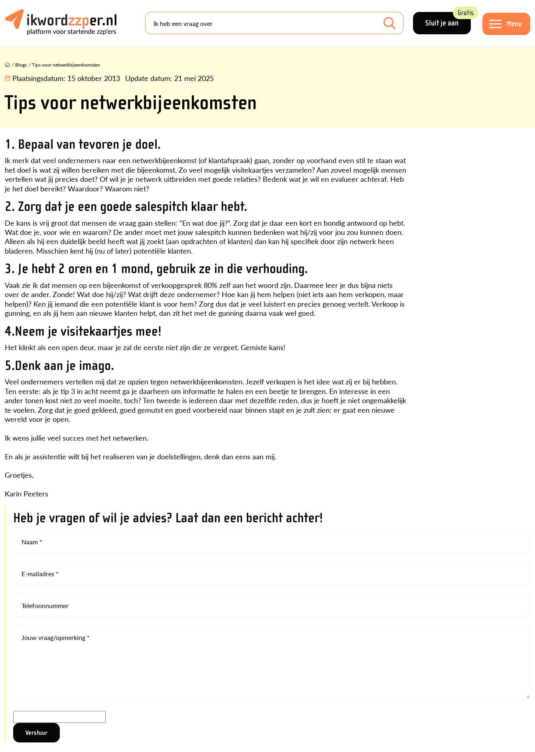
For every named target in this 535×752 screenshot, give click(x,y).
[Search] (274, 23)
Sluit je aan (448, 20)
